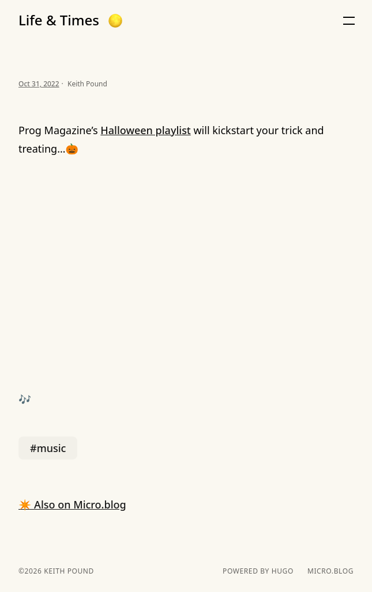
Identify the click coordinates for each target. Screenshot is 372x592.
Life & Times (58, 20)
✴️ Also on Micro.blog (72, 504)
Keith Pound (67, 571)
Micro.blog (330, 571)
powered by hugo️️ (258, 571)
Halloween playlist (145, 130)
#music (48, 448)
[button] (115, 21)
